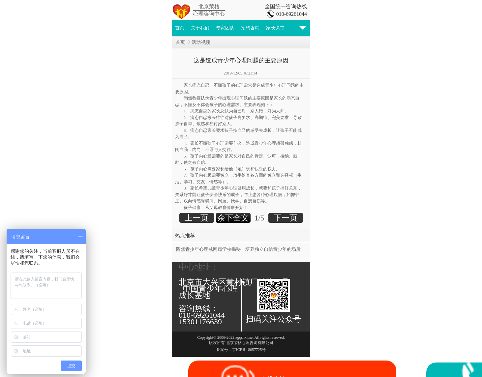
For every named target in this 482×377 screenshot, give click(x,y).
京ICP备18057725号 (249, 349)
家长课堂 (275, 27)
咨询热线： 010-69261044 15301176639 (204, 315)
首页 (179, 27)
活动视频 (201, 42)
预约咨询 (250, 27)
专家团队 (225, 27)
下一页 (285, 218)
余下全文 (233, 218)
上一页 (196, 218)
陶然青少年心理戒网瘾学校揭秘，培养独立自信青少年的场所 (238, 249)
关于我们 (200, 27)
